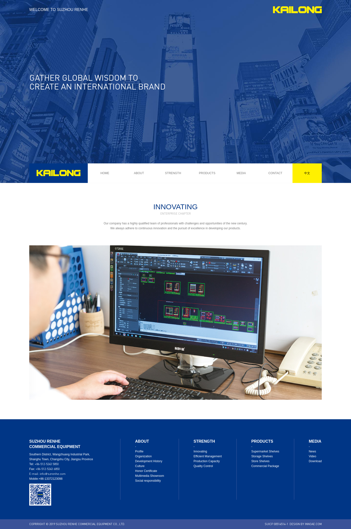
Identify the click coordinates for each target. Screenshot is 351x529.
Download (315, 461)
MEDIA (241, 173)
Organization (143, 456)
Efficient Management (208, 456)
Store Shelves (260, 461)
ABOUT (139, 173)
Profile (139, 451)
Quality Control (203, 466)
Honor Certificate (146, 471)
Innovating (200, 451)
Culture (140, 466)
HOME (104, 173)
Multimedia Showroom (149, 476)
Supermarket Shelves (265, 451)
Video (312, 456)
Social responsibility (148, 480)
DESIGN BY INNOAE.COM (306, 524)
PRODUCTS (207, 173)
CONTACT (275, 173)
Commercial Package (265, 466)
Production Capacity (207, 461)
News (312, 451)
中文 (307, 173)
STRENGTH (173, 173)
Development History (148, 461)
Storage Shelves (262, 456)
